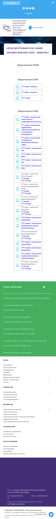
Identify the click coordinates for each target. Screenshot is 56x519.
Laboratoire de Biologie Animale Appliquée (17, 353)
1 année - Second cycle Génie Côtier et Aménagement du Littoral (31, 119)
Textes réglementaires (11, 399)
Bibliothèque (7, 375)
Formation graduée (9, 392)
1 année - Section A (29, 87)
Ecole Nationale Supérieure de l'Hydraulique (18, 305)
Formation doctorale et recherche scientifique (19, 417)
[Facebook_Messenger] (51, 514)
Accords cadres (8, 434)
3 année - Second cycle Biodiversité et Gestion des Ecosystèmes (31, 256)
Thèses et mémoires (10, 414)
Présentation (7, 365)
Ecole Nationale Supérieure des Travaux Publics (19, 334)
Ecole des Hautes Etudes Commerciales (16, 317)
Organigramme (8, 370)
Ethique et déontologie (11, 380)
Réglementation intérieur (11, 377)
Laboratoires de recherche (12, 409)
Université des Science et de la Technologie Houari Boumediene (24, 341)
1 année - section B (29, 92)
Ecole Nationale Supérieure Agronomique (17, 346)
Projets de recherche (10, 412)
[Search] (30, 28)
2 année (26, 98)
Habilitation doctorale (10, 419)
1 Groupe (25, 178)
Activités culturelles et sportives (14, 454)
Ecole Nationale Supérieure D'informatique (17, 322)
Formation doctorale (10, 394)
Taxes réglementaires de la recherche (16, 422)
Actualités (6, 372)
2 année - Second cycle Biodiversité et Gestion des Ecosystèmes (31, 226)
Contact (6, 382)
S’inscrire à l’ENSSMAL (10, 446)
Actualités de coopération (12, 431)
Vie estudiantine (8, 449)
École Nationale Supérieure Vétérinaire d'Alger (18, 329)
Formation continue (10, 397)
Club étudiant (7, 451)
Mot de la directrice (9, 367)
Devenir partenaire (9, 436)
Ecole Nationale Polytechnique (13, 310)
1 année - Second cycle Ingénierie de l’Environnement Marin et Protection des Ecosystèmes (31, 129)
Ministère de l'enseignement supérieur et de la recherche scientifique (26, 298)
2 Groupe (26, 181)
